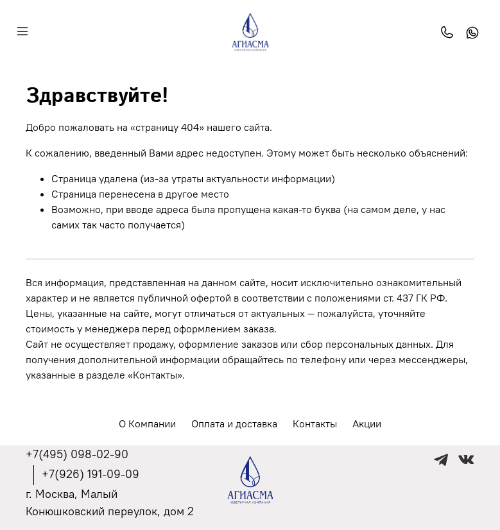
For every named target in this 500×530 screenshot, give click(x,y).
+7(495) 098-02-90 (77, 454)
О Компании (147, 423)
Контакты (315, 423)
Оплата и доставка (234, 423)
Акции (366, 423)
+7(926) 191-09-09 (90, 473)
